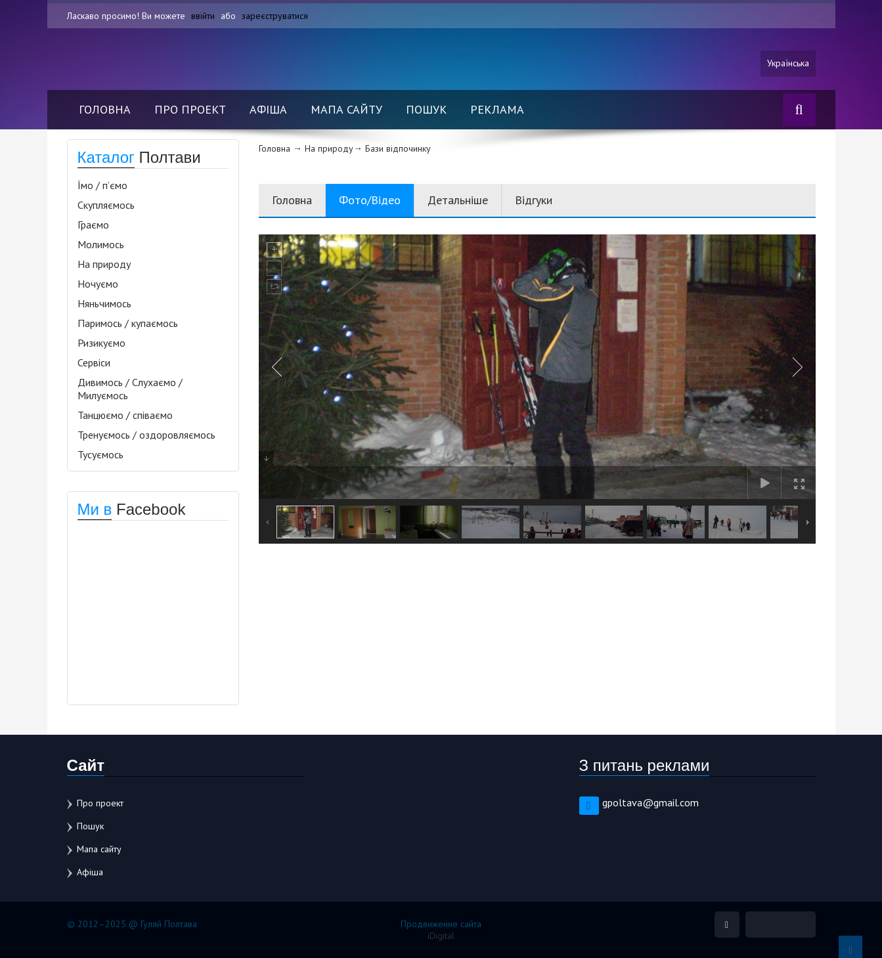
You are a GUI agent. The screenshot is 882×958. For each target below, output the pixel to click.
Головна (105, 109)
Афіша (268, 109)
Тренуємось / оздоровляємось (146, 434)
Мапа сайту (346, 109)
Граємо (93, 224)
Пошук (426, 109)
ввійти (203, 16)
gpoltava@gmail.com (650, 802)
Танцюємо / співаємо (125, 415)
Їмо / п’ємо (102, 185)
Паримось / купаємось (127, 323)
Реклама (497, 109)
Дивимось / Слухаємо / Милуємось (130, 389)
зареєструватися (275, 16)
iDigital (441, 936)
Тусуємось (100, 454)
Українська (788, 64)
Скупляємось (106, 204)
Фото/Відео (370, 199)
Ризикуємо (101, 342)
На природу (104, 264)
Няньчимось (104, 303)
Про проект (190, 109)
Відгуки (533, 199)
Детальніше (458, 199)
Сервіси (93, 362)
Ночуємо (97, 283)
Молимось (100, 244)
